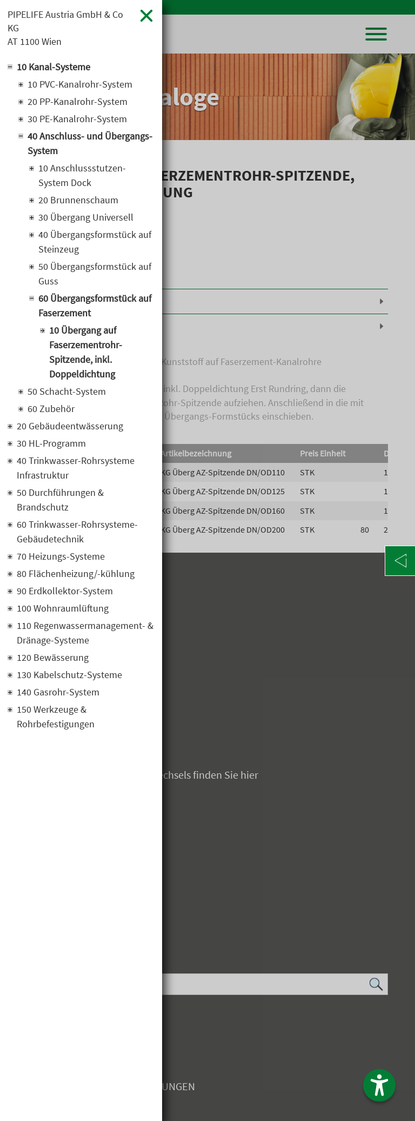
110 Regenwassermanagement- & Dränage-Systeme (85, 632)
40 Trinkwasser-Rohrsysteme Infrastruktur (76, 467)
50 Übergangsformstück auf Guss (94, 273)
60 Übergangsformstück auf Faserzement (94, 305)
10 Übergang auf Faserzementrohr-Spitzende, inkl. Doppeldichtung (85, 352)
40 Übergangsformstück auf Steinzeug (94, 241)
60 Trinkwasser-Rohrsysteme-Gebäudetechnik (77, 531)
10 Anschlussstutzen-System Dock (82, 175)
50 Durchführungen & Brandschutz (60, 499)
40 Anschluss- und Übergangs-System (90, 143)
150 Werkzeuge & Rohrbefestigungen (56, 716)
